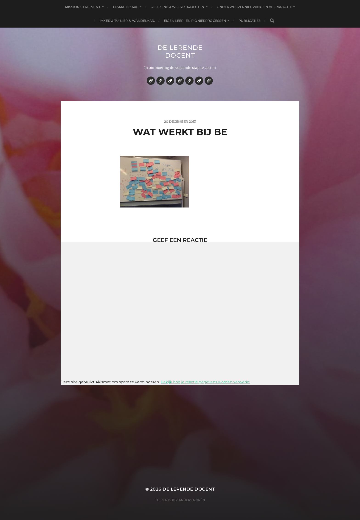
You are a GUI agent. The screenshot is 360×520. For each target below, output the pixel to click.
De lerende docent (180, 51)
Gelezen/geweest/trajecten (177, 7)
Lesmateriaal (125, 7)
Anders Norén (192, 500)
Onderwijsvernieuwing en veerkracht (254, 7)
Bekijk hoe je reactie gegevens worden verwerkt (205, 382)
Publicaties (250, 21)
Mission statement (82, 7)
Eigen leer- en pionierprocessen (195, 21)
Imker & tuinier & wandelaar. (127, 21)
